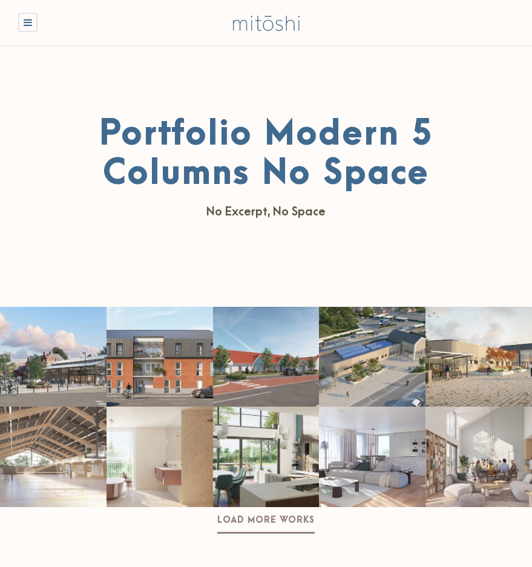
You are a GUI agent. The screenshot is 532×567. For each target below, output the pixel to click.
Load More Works (266, 520)
